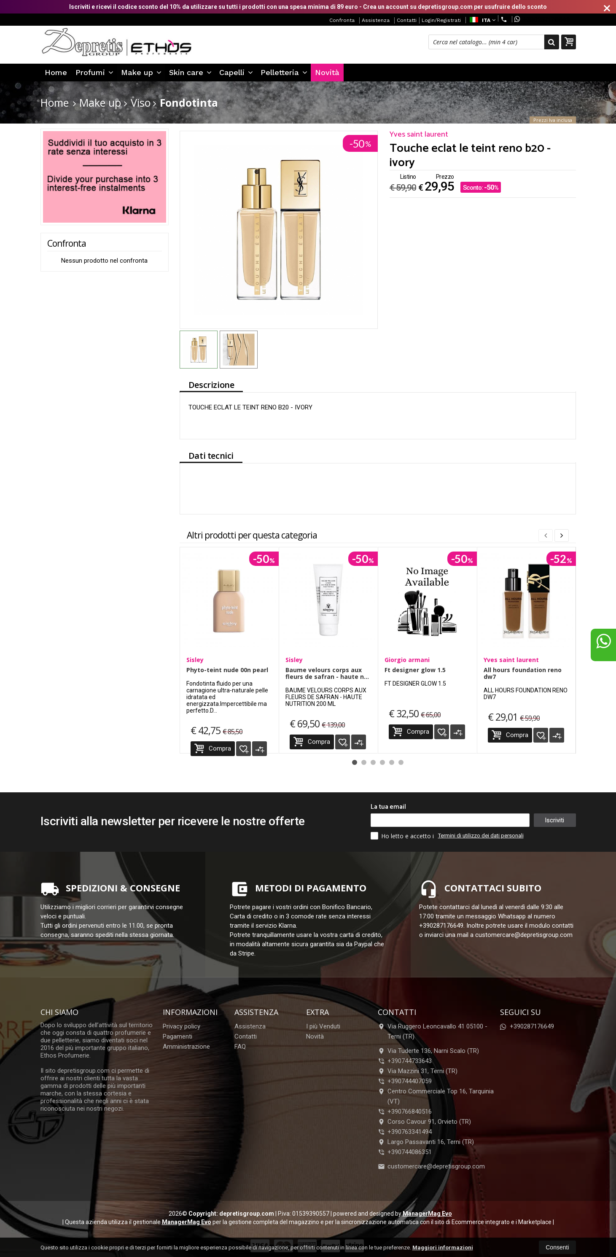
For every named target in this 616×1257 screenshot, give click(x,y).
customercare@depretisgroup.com (431, 1166)
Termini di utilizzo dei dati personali (481, 835)
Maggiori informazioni (442, 1247)
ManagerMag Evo (427, 1213)
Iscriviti (554, 820)
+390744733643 (409, 1061)
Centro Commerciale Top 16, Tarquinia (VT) (436, 1096)
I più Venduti (323, 1026)
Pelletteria (284, 72)
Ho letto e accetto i (403, 836)
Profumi (94, 72)
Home (56, 72)
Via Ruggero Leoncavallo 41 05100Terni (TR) (432, 1031)
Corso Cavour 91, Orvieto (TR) (424, 1121)
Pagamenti (177, 1036)
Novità (327, 72)
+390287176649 (542, 19)
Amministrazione (186, 1046)
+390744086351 (409, 1152)
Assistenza (376, 20)
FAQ (240, 1046)
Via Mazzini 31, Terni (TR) (417, 1071)
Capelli (236, 72)
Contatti (407, 20)
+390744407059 (409, 1081)
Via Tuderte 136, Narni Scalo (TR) (428, 1051)
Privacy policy (181, 1026)
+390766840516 (409, 1111)
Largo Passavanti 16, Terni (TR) (426, 1142)
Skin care (190, 72)
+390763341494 (409, 1132)
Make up (141, 72)
